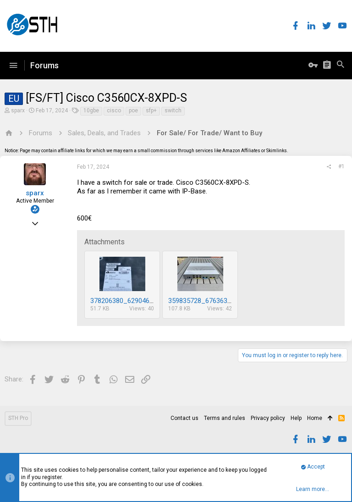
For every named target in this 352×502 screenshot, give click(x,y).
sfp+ (151, 110)
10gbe (91, 110)
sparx (18, 110)
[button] (13, 66)
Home (314, 418)
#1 (341, 166)
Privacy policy (268, 418)
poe (133, 110)
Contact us (184, 418)
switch (173, 110)
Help (296, 418)
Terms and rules (224, 418)
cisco (114, 110)
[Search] (340, 65)
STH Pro (18, 418)
